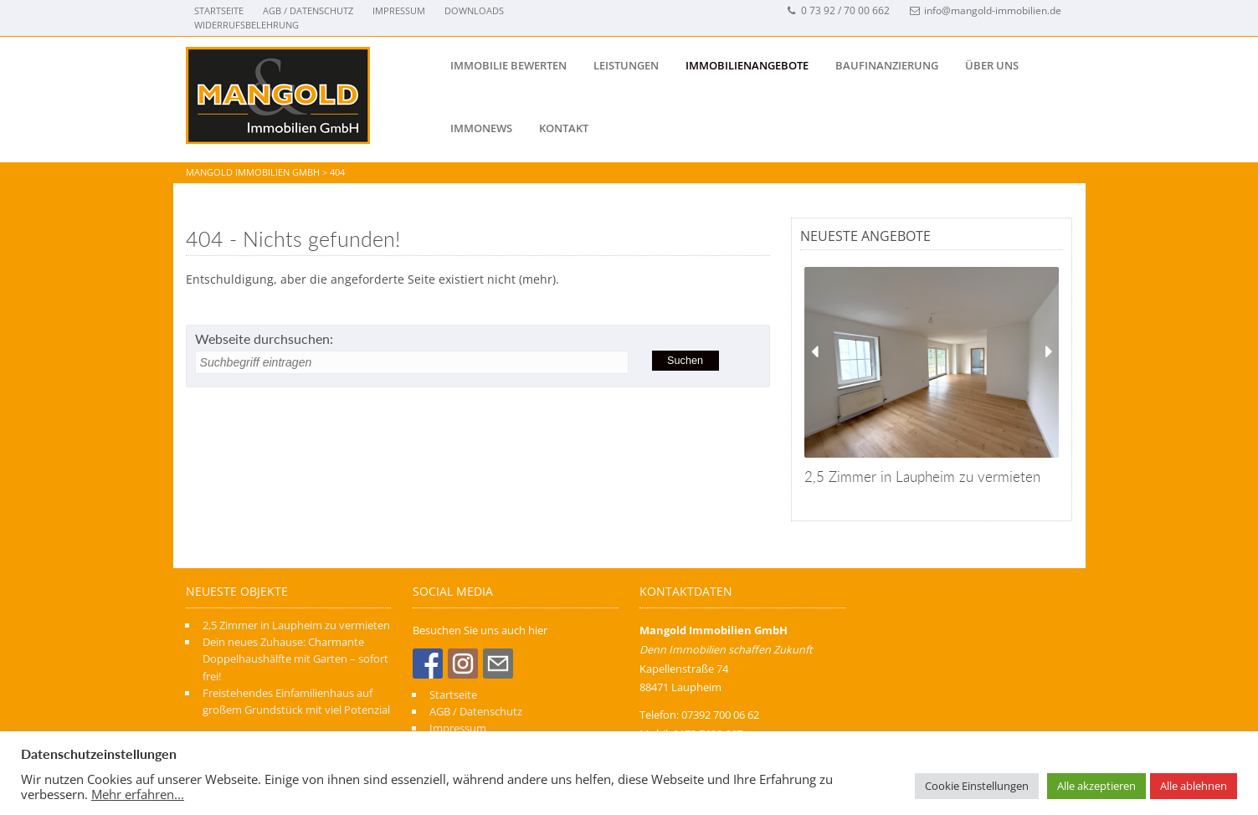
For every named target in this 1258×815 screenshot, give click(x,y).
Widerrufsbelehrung (246, 24)
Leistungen (626, 65)
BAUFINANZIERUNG (886, 65)
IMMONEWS (481, 128)
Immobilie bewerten (508, 65)
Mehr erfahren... (137, 794)
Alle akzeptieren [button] (1096, 785)
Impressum (398, 10)
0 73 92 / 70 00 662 (838, 10)
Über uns (992, 65)
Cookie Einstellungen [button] (977, 785)
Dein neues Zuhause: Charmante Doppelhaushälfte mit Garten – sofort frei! (295, 659)
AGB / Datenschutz (308, 10)
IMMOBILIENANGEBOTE (747, 65)
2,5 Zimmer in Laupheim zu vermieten (296, 625)
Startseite (219, 10)
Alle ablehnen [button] (1193, 785)
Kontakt (563, 128)
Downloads (474, 10)
